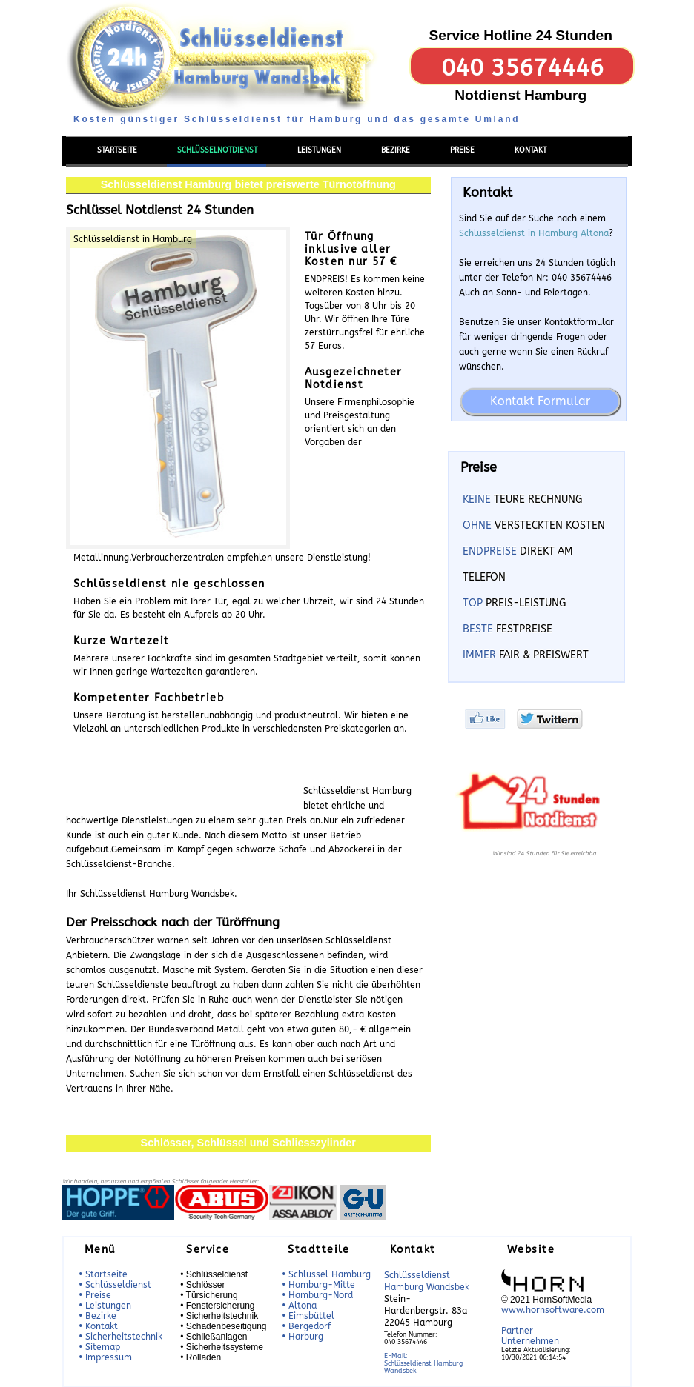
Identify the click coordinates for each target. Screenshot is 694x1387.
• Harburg (302, 1336)
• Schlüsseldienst (115, 1285)
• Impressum (105, 1357)
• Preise (95, 1295)
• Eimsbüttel (308, 1316)
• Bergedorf (306, 1326)
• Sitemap (99, 1347)
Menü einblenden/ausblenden (125, 127)
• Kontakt (98, 1326)
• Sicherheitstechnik (120, 1336)
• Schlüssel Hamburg (326, 1274)
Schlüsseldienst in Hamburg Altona (534, 233)
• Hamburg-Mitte (318, 1285)
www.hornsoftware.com (552, 1310)
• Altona (299, 1305)
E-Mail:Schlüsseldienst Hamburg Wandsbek (423, 1363)
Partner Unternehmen (530, 1336)
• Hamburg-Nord (317, 1295)
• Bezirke (97, 1316)
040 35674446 (522, 67)
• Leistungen (105, 1305)
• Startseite (103, 1274)
